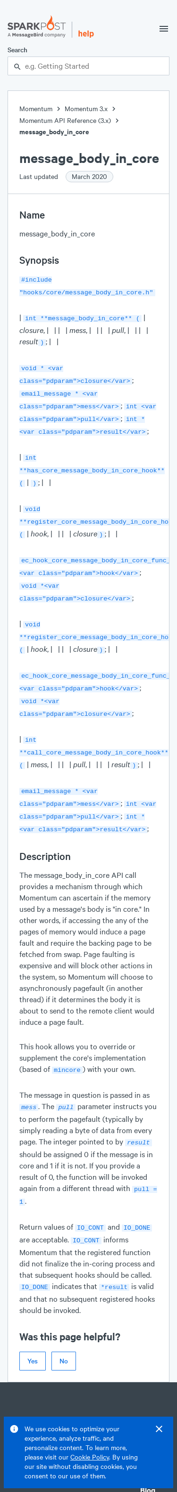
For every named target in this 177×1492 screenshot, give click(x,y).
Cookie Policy (89, 1456)
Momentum (35, 108)
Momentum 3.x (86, 108)
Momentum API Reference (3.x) (65, 120)
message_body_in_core (54, 131)
